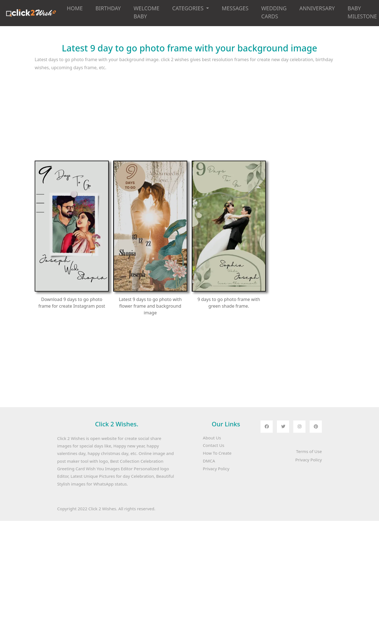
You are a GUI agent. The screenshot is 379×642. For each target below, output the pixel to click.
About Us (212, 438)
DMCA (209, 461)
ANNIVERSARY (317, 8)
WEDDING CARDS (274, 12)
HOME (75, 8)
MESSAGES (235, 8)
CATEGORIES (188, 8)
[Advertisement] (164, 122)
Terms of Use (309, 451)
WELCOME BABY (146, 12)
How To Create (217, 453)
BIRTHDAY (108, 8)
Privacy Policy (216, 468)
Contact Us (213, 445)
